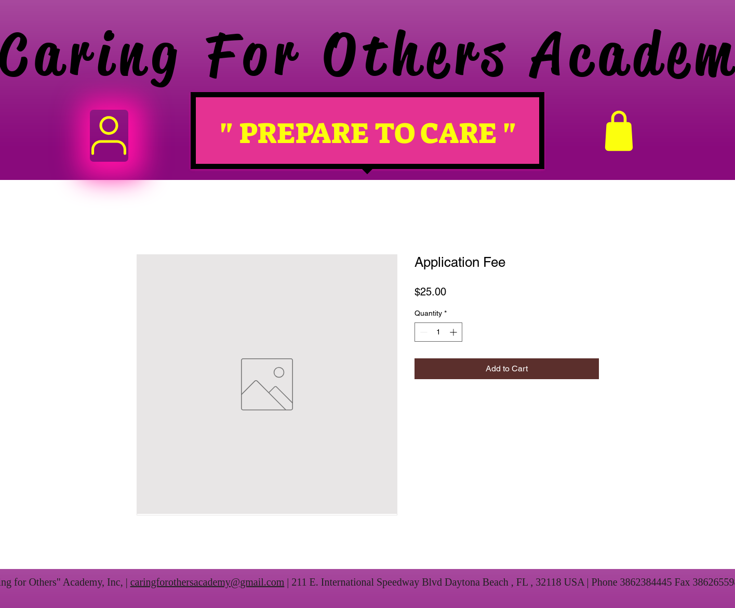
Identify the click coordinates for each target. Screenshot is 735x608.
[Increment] (454, 332)
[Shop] (619, 131)
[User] (109, 136)
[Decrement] (422, 332)
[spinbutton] (438, 332)
